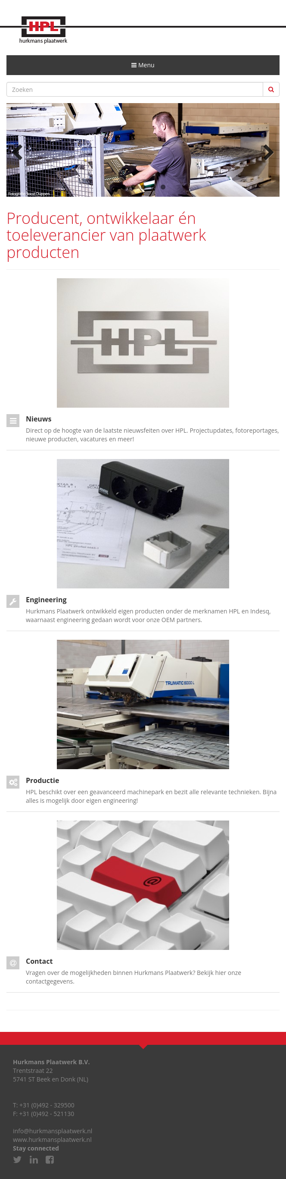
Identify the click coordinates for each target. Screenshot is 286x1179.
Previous (19, 152)
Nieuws (39, 419)
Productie (42, 780)
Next (266, 152)
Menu (145, 67)
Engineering (46, 599)
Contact (39, 961)
